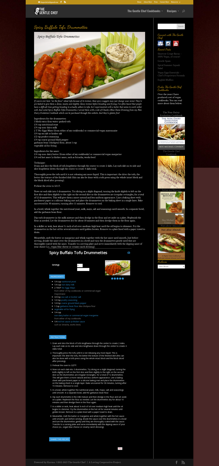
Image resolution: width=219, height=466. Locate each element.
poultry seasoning (69, 300)
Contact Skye (164, 2)
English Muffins (165, 79)
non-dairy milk (68, 284)
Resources (174, 2)
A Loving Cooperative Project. (104, 462)
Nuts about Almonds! (171, 225)
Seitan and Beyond (171, 190)
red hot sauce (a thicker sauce (71, 321)
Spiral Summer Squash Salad (169, 67)
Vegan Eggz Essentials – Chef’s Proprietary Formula (171, 74)
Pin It (120, 448)
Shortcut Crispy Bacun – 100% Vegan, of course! (170, 55)
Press (156, 2)
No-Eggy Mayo (68, 287)
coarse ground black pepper (73, 303)
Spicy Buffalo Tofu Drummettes (61, 27)
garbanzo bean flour (69, 306)
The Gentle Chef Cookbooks (144, 11)
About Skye (148, 2)
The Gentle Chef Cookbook (171, 153)
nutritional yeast (69, 281)
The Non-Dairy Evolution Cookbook (171, 114)
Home (139, 2)
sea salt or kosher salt (71, 297)
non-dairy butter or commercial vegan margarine (76, 315)
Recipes (172, 11)
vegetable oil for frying (64, 309)
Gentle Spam (164, 61)
